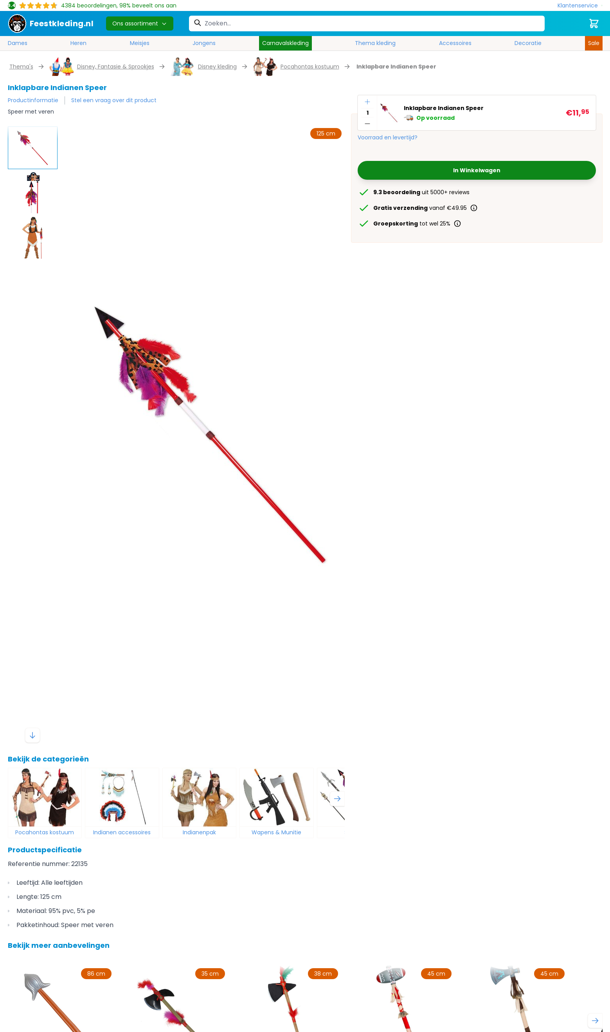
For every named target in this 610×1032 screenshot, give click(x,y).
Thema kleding (375, 43)
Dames (17, 43)
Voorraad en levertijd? (387, 137)
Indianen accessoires (122, 832)
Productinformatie (33, 100)
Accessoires (455, 43)
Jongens (204, 43)
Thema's (21, 66)
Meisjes (139, 43)
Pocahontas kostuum (310, 66)
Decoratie (528, 43)
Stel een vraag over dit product (114, 100)
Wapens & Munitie (276, 832)
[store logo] (51, 23)
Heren (78, 43)
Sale (593, 43)
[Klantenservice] (580, 6)
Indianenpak (199, 832)
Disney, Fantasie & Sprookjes (115, 66)
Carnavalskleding (285, 43)
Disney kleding (217, 66)
